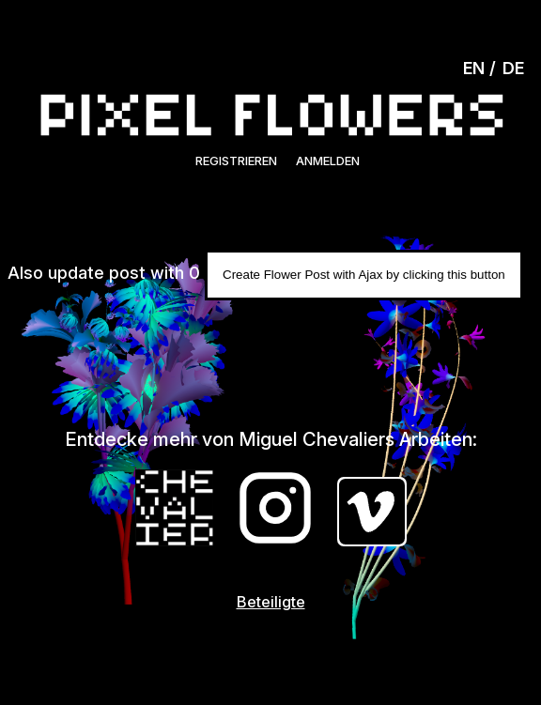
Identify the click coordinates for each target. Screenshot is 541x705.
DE (513, 68)
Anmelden (328, 160)
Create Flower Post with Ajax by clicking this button (364, 275)
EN (474, 68)
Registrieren (236, 160)
